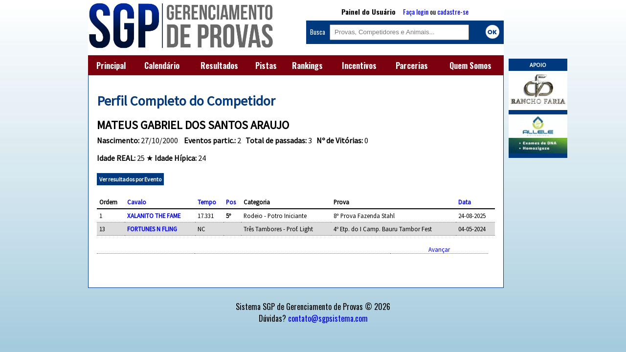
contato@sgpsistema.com (328, 318)
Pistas (266, 65)
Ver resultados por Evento (130, 179)
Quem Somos (470, 65)
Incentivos (359, 65)
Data (464, 202)
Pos (231, 202)
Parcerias (412, 65)
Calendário (161, 65)
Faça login (415, 11)
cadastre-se (453, 11)
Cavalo (136, 202)
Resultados (219, 65)
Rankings (307, 65)
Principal (111, 65)
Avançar (439, 249)
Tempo (207, 202)
